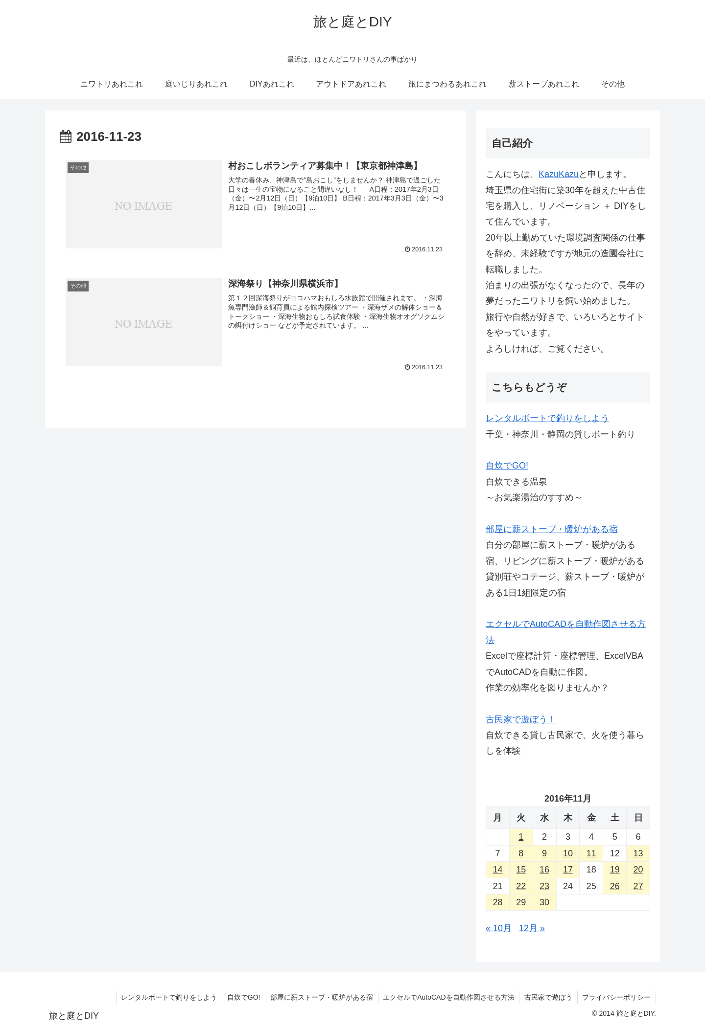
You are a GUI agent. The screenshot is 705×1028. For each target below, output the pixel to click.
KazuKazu (559, 174)
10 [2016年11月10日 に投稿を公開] (568, 853)
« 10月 (499, 928)
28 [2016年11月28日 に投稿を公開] (497, 902)
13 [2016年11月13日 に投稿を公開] (638, 853)
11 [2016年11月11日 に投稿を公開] (591, 853)
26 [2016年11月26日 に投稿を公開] (615, 886)
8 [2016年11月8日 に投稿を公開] (520, 853)
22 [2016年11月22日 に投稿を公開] (521, 886)
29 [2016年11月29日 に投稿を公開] (521, 902)
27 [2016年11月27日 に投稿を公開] (638, 886)
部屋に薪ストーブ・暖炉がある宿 (552, 529)
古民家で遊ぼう (548, 997)
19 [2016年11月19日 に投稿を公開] (615, 869)
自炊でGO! (507, 465)
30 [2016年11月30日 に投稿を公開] (544, 902)
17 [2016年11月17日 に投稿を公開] (568, 869)
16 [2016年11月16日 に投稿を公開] (544, 869)
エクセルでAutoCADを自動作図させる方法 (448, 997)
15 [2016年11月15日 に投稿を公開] (521, 869)
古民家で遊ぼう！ (521, 719)
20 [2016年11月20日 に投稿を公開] (638, 869)
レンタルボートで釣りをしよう (547, 418)
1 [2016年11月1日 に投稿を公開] (520, 837)
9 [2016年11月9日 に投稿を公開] (544, 853)
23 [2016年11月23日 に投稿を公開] (544, 886)
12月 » (532, 928)
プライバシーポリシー (616, 997)
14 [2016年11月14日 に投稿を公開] (497, 869)
